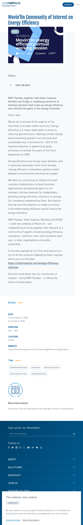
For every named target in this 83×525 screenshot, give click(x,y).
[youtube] (28, 447)
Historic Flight (19, 491)
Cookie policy (13, 503)
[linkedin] (16, 447)
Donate (68, 4)
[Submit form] (74, 434)
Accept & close (13, 520)
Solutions (15, 467)
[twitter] (12, 447)
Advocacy (14, 475)
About (12, 459)
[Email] (41, 433)
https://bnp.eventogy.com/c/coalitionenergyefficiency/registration (38, 349)
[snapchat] (24, 447)
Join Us (13, 483)
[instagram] (20, 447)
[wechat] (37, 447)
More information (31, 520)
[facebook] (8, 447)
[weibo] (33, 447)
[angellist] (41, 447)
